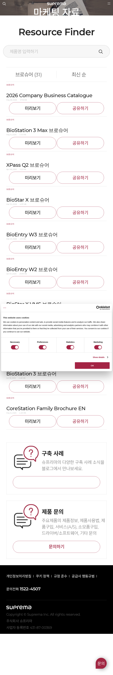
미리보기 (33, 149)
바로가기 (56, 523)
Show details (98, 357)
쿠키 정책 (42, 617)
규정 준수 (60, 617)
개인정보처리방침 (18, 617)
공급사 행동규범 (83, 617)
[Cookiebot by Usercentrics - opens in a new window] (98, 308)
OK (92, 365)
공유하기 (80, 149)
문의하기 (56, 587)
